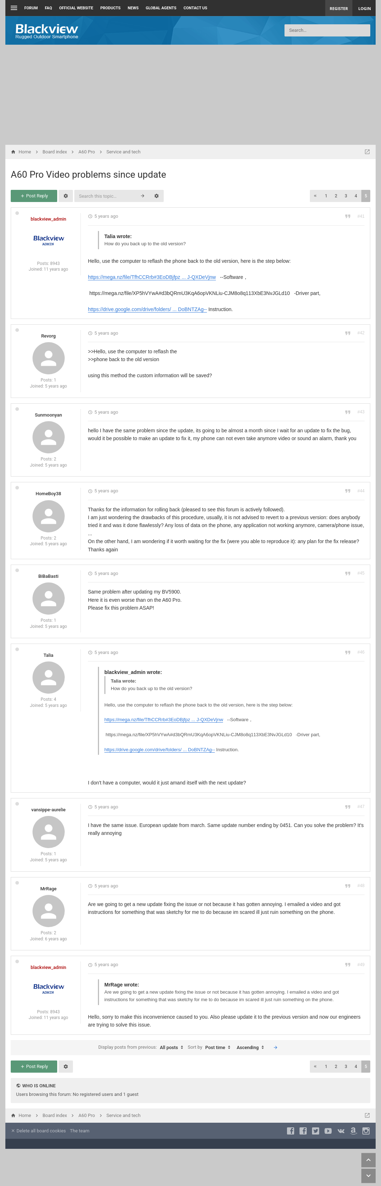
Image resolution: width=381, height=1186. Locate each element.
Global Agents (161, 8)
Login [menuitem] (364, 8)
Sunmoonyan (48, 415)
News (133, 8)
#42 (361, 332)
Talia (49, 655)
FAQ (48, 8)
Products (110, 8)
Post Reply (34, 195)
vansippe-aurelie (48, 809)
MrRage (48, 888)
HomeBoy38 (48, 493)
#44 (361, 490)
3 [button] (346, 195)
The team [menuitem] (80, 1130)
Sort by (211, 1047)
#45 (361, 573)
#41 (361, 216)
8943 (55, 263)
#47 (361, 806)
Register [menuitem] (339, 8)
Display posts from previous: (142, 1047)
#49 (361, 964)
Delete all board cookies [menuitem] (38, 1131)
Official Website (76, 8)
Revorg (48, 336)
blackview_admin (48, 219)
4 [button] (356, 195)
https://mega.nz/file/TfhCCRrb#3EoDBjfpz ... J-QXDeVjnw (152, 277)
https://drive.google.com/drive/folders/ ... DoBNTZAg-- (147, 309)
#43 (361, 411)
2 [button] (336, 195)
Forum (31, 8)
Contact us (195, 8)
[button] (315, 196)
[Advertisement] (190, 95)
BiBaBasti (48, 576)
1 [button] (326, 195)
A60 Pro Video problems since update (88, 174)
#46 (361, 652)
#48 (361, 885)
